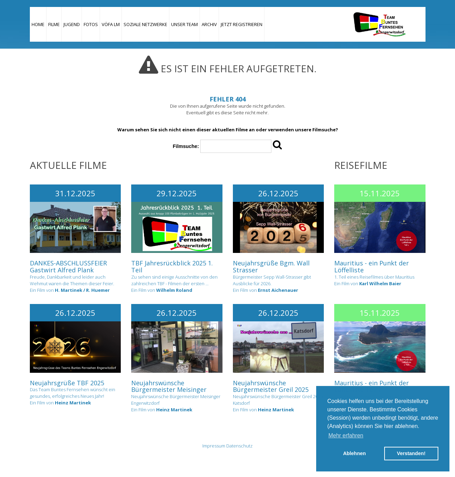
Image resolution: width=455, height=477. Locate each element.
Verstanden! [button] (411, 453)
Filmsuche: (186, 146)
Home (38, 24)
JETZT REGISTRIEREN (241, 24)
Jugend (72, 24)
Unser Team (184, 24)
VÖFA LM (111, 24)
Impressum (213, 446)
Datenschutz (239, 446)
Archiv (209, 24)
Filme (54, 24)
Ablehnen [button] (354, 453)
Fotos (91, 24)
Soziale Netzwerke (145, 24)
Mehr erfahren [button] (345, 435)
